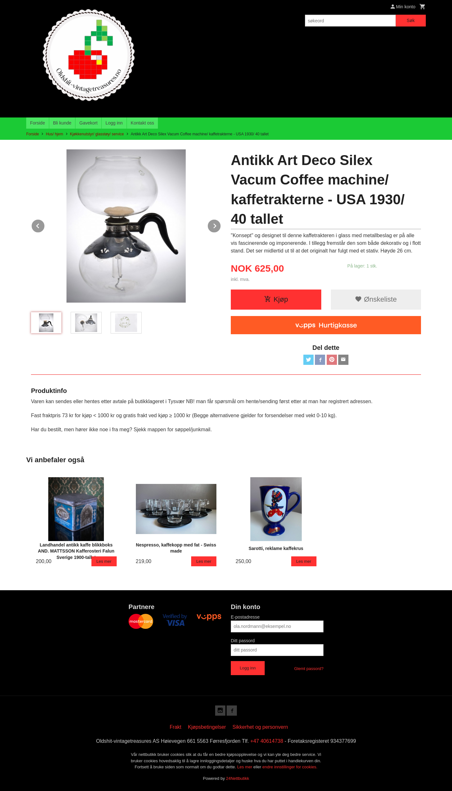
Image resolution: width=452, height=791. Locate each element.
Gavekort (88, 122)
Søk (411, 20)
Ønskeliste (376, 299)
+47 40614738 (266, 741)
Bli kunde (62, 122)
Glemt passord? (308, 668)
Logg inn (114, 122)
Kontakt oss (142, 122)
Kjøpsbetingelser (207, 727)
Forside (37, 122)
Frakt (175, 727)
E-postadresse (245, 617)
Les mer (245, 767)
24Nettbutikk (237, 778)
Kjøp (276, 299)
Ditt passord (243, 640)
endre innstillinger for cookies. (289, 767)
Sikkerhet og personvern (260, 727)
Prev (44, 225)
